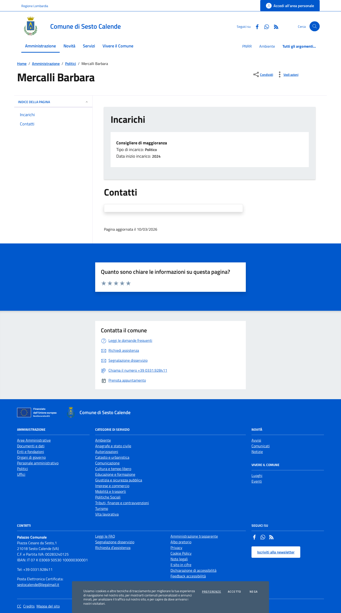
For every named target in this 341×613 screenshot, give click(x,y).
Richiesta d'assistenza (112, 547)
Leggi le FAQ (105, 536)
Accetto (234, 591)
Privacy (176, 547)
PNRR (247, 46)
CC (19, 606)
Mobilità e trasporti (110, 491)
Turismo (101, 508)
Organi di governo (31, 457)
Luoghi (256, 475)
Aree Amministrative (34, 440)
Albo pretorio (180, 542)
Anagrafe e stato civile (113, 446)
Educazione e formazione (115, 474)
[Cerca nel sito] (315, 26)
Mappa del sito (48, 606)
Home (22, 63)
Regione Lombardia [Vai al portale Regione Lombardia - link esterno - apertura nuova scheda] (34, 5)
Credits (29, 606)
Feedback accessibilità (188, 576)
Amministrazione (46, 63)
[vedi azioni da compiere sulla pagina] (287, 74)
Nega (254, 591)
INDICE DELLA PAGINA (53, 101)
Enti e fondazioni (30, 451)
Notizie (257, 451)
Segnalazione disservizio (114, 542)
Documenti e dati (31, 446)
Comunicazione (107, 463)
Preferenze (211, 591)
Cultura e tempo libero (113, 468)
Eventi (256, 481)
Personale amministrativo (37, 463)
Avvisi (256, 440)
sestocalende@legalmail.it (38, 584)
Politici (70, 63)
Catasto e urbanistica (112, 457)
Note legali (179, 559)
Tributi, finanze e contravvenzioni (122, 503)
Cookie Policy (181, 553)
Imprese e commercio (112, 486)
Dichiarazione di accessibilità (193, 570)
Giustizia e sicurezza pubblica (118, 480)
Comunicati (260, 446)
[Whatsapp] (264, 26)
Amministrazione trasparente (194, 536)
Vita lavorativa (107, 514)
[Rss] (274, 26)
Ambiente (267, 46)
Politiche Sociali (108, 497)
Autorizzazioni (106, 451)
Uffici (21, 474)
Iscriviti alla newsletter (276, 552)
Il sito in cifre (180, 564)
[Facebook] (255, 26)
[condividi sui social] (262, 74)
